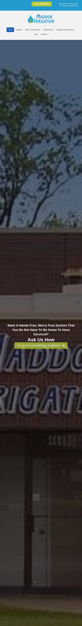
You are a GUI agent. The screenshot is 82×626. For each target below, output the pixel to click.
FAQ (36, 34)
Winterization (48, 30)
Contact (43, 34)
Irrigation (19, 30)
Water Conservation (32, 30)
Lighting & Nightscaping (65, 30)
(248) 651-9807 (73, 6)
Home (10, 30)
